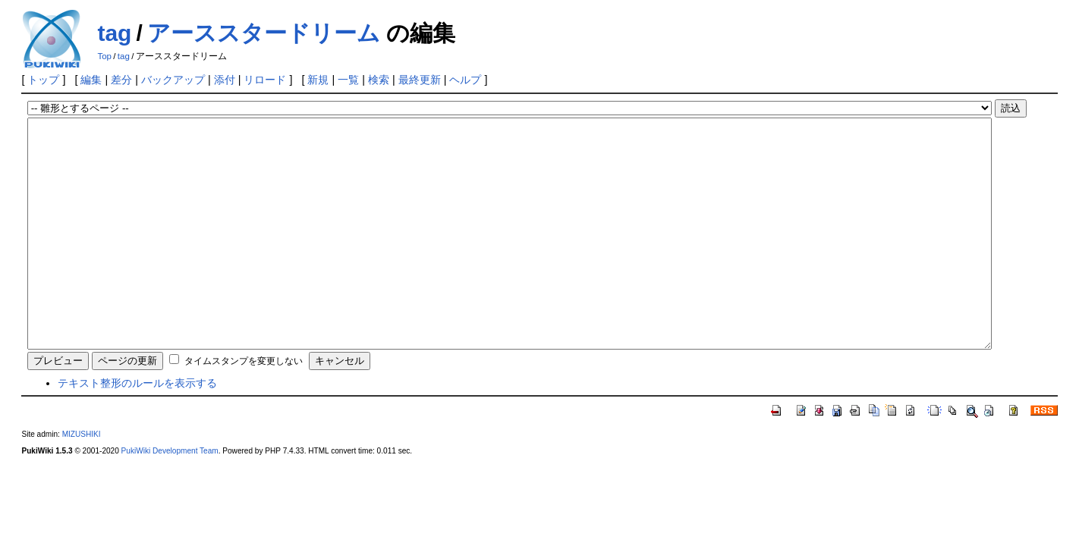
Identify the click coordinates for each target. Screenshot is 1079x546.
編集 (91, 80)
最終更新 (419, 80)
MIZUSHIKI (81, 479)
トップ (43, 80)
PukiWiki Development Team (170, 496)
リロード (265, 80)
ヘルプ (465, 80)
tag (114, 33)
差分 (121, 80)
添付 (224, 80)
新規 (318, 80)
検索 (378, 80)
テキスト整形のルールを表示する (137, 428)
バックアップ (173, 80)
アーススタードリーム (263, 33)
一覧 (348, 80)
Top (104, 56)
